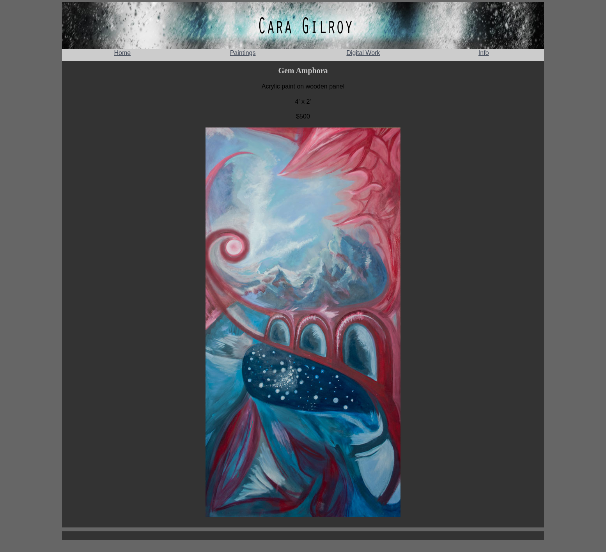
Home (122, 53)
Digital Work (363, 53)
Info (483, 53)
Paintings (243, 53)
